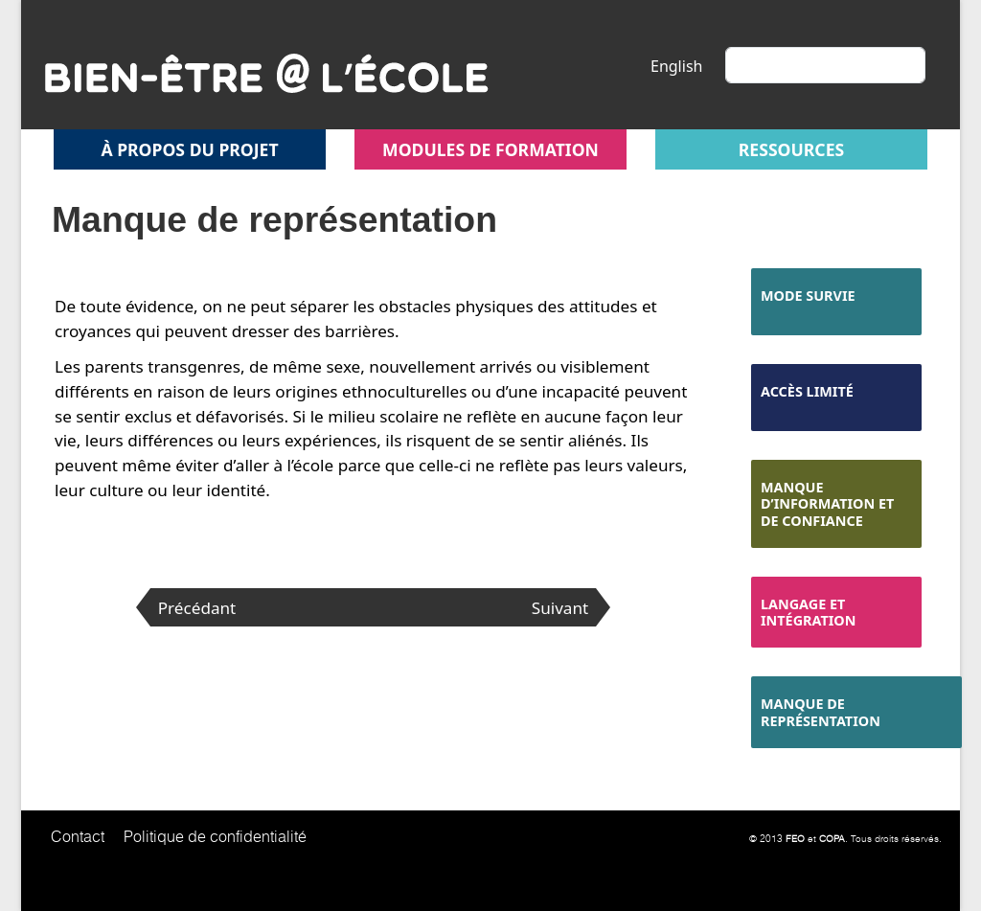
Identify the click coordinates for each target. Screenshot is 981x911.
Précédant (197, 608)
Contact (77, 836)
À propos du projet (189, 149)
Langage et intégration (808, 612)
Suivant (560, 608)
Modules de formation (490, 149)
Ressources (791, 149)
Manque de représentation (820, 712)
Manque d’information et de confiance (827, 504)
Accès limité (807, 391)
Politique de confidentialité (215, 836)
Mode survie (808, 295)
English (676, 66)
